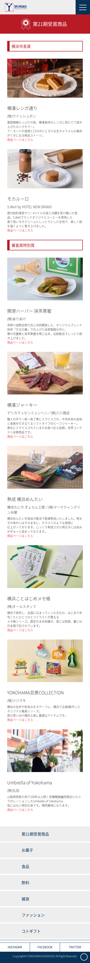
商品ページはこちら (20, 140)
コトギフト (31, 931)
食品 (25, 866)
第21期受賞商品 (35, 834)
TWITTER (75, 947)
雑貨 (25, 899)
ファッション (33, 915)
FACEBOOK (45, 947)
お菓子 (27, 850)
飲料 (25, 882)
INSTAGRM (15, 947)
